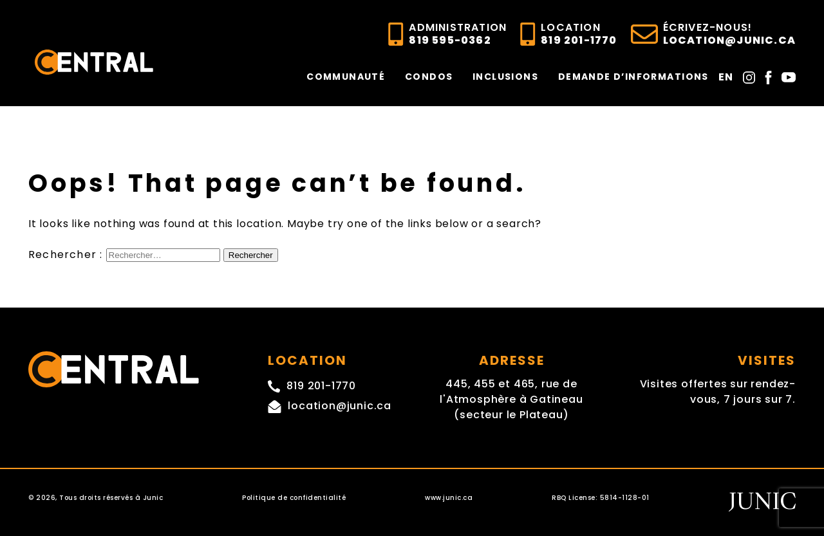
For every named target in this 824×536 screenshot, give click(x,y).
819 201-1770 (579, 34)
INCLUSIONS (505, 76)
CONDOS (429, 76)
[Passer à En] (725, 75)
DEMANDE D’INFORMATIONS (633, 76)
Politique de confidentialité (294, 498)
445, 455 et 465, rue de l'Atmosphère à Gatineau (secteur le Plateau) (511, 399)
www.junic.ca (449, 498)
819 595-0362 (458, 34)
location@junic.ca (729, 34)
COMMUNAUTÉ (345, 76)
